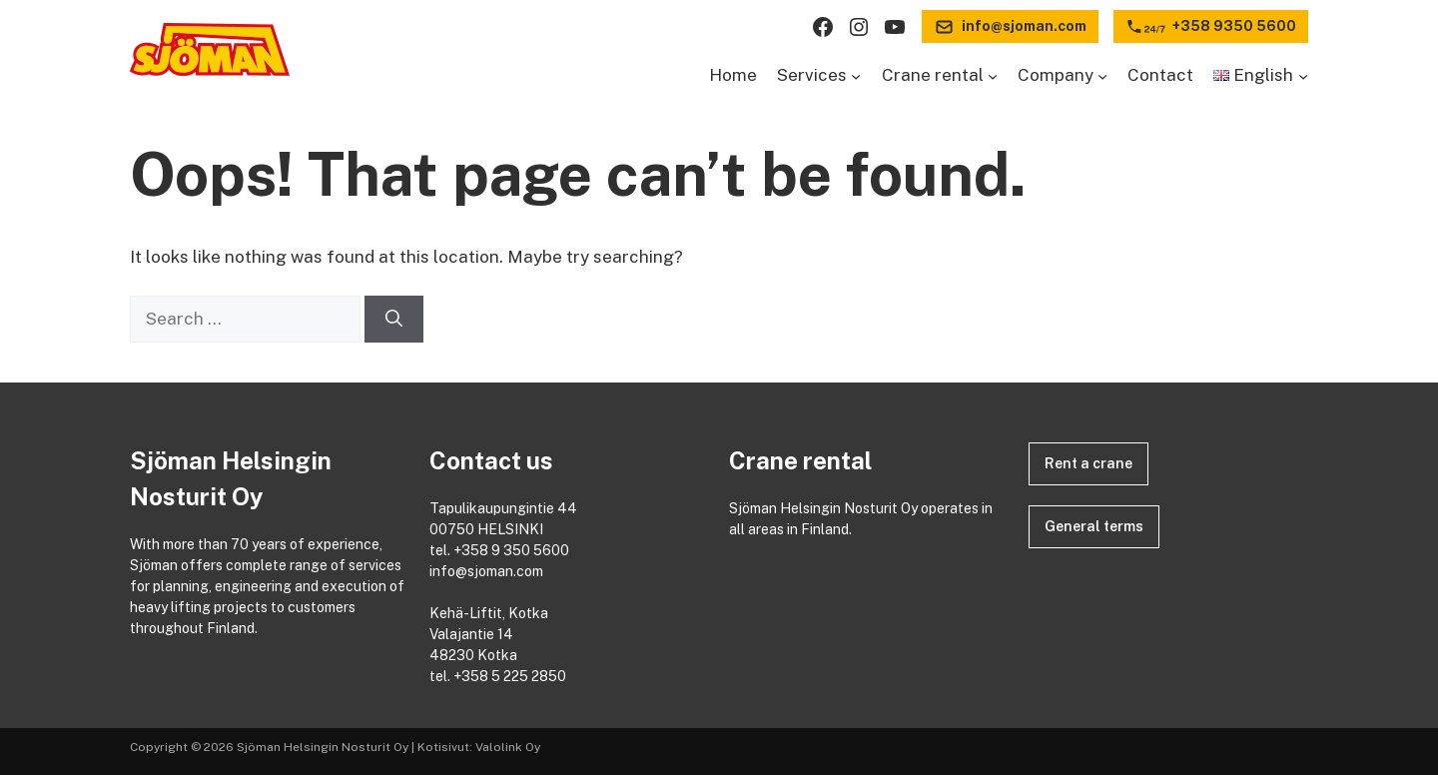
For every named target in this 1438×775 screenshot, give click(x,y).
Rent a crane (1088, 463)
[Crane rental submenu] (993, 76)
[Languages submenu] (1303, 76)
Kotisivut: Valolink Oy (478, 747)
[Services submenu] (856, 76)
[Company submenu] (1102, 76)
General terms (1094, 526)
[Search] (393, 320)
